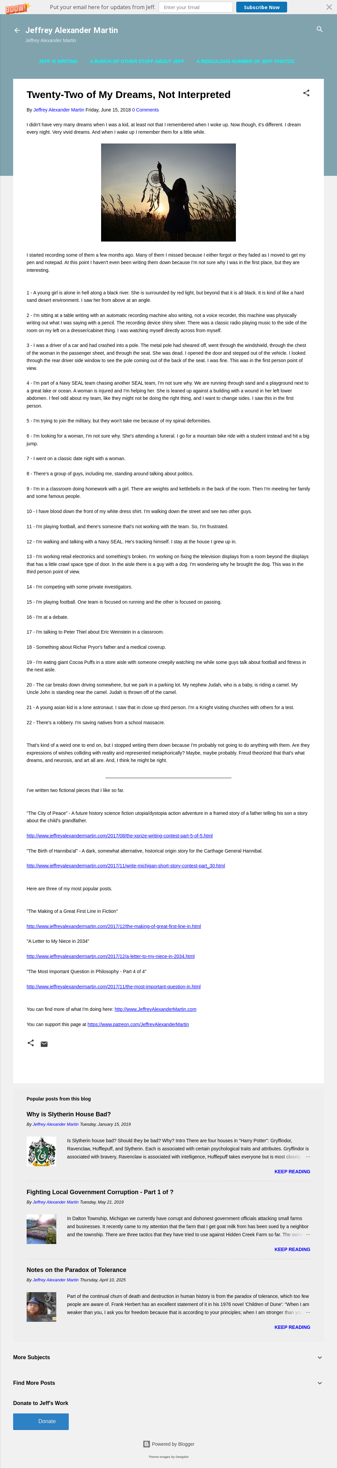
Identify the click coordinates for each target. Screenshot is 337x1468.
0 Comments (145, 110)
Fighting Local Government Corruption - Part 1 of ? (100, 1192)
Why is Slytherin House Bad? (69, 1114)
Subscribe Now (262, 7)
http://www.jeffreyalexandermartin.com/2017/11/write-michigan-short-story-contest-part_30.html (126, 865)
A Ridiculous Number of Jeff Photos (245, 61)
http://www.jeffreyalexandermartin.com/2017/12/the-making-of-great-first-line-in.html (114, 926)
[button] (168, 7)
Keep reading (292, 1171)
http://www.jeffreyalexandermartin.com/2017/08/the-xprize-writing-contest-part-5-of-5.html (120, 835)
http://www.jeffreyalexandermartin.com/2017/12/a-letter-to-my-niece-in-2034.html (111, 956)
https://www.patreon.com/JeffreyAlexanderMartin (138, 1024)
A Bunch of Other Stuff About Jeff (137, 61)
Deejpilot (182, 1457)
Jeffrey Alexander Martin (71, 30)
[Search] (320, 29)
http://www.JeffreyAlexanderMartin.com (155, 1009)
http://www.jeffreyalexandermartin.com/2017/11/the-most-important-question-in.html (114, 986)
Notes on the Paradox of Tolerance (76, 1270)
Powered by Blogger (168, 1444)
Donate (47, 1421)
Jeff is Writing (58, 61)
